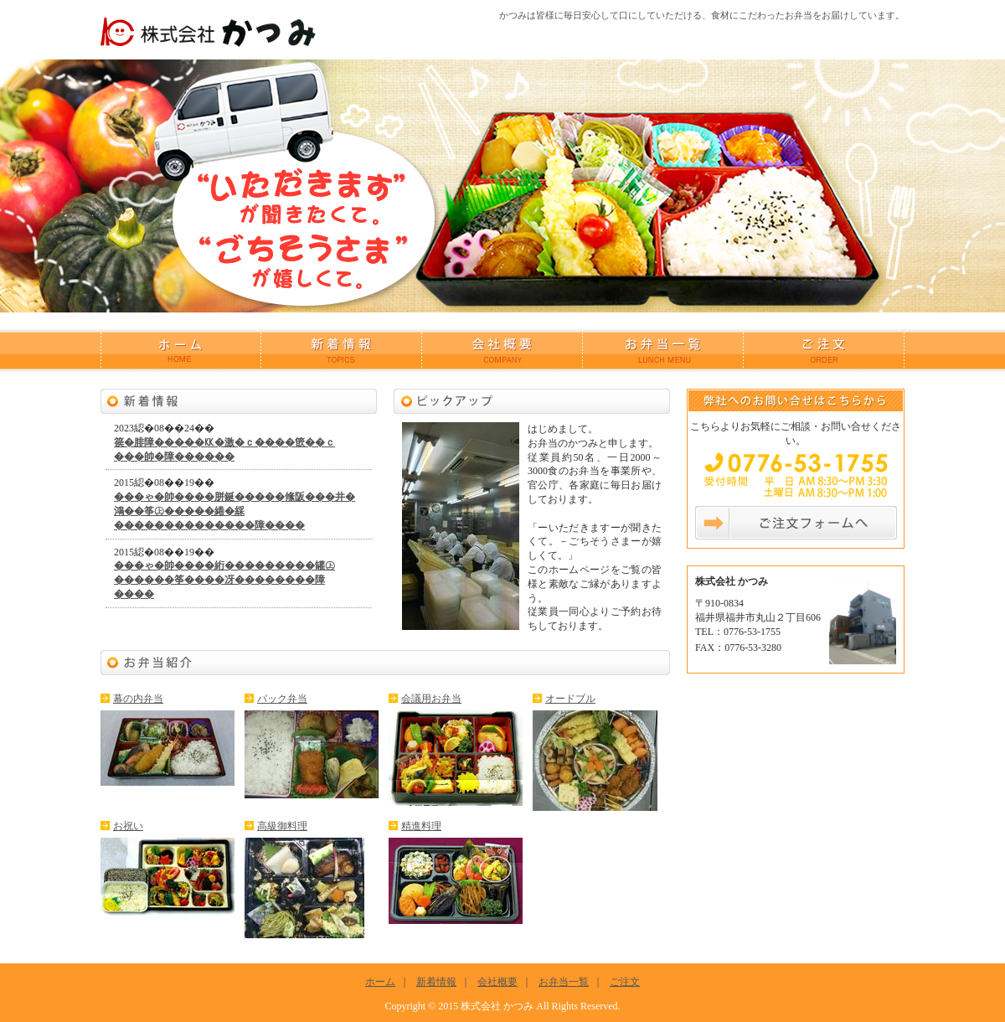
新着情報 (341, 350)
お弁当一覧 (663, 350)
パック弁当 (282, 699)
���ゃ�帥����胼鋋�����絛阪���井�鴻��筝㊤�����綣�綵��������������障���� (234, 511)
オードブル (570, 699)
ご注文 (824, 350)
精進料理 (421, 826)
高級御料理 (282, 826)
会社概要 (502, 350)
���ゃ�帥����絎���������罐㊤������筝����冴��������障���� (224, 580)
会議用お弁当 (431, 699)
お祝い (128, 826)
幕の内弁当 (138, 699)
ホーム (180, 350)
